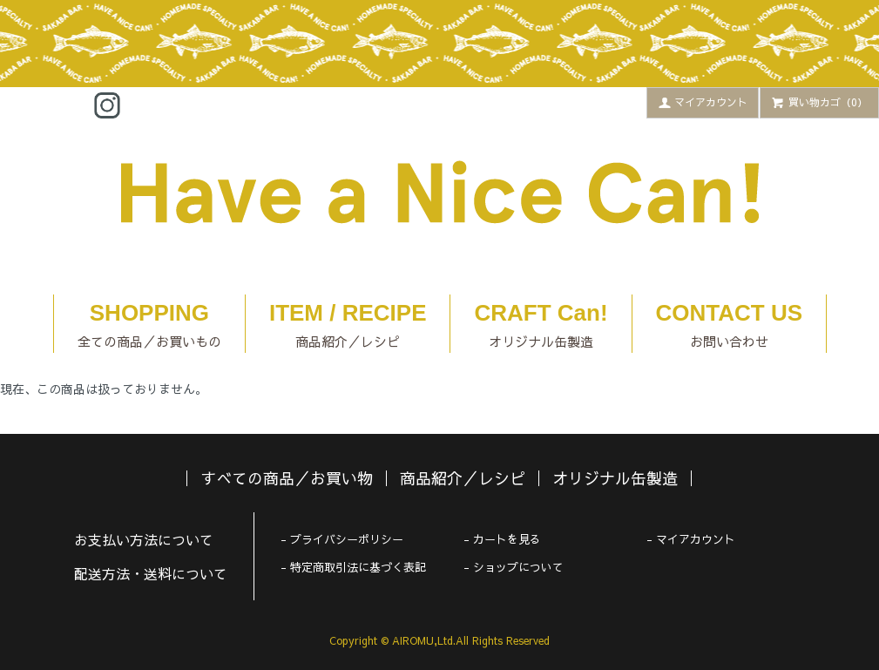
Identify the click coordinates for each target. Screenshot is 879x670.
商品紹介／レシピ (462, 478)
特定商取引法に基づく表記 (358, 567)
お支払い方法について (143, 539)
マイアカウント (703, 102)
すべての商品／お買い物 (286, 478)
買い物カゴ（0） (819, 102)
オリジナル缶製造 (615, 478)
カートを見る (507, 539)
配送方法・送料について (150, 573)
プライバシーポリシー (346, 539)
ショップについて (518, 567)
